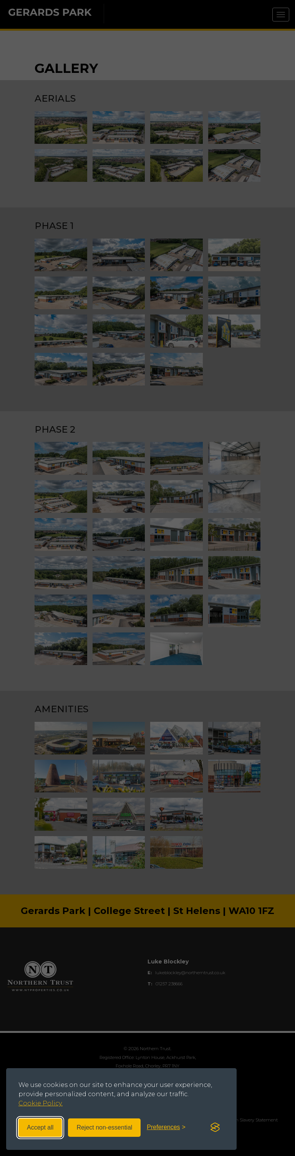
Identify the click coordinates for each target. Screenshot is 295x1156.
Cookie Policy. (40, 1103)
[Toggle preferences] (166, 1127)
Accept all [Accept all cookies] (40, 1127)
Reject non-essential (104, 1127)
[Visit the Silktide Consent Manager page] (215, 1127)
